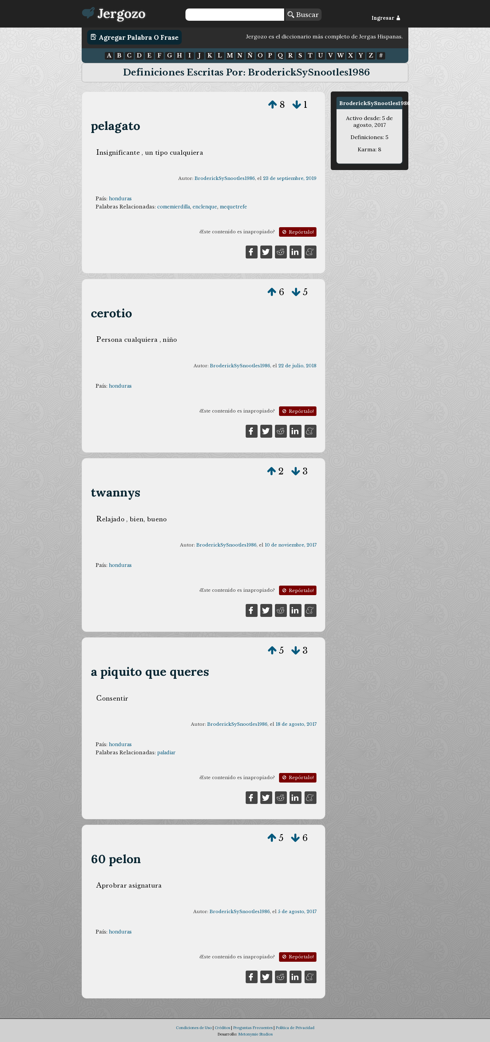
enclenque (205, 207)
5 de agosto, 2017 (297, 911)
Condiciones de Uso (194, 1027)
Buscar (303, 15)
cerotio (111, 313)
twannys (115, 492)
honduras (120, 199)
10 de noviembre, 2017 (290, 545)
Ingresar (386, 18)
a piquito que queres (150, 671)
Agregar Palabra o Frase (135, 37)
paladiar (166, 753)
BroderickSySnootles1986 (225, 178)
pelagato (116, 125)
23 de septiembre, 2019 (289, 178)
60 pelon (116, 859)
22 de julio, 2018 (297, 365)
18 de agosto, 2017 (296, 724)
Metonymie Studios (255, 1034)
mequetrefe (233, 207)
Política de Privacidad (295, 1027)
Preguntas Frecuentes (253, 1027)
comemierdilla (173, 207)
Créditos (222, 1027)
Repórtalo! (297, 232)
